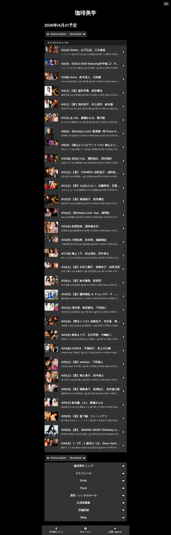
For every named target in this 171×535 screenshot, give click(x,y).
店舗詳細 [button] (83, 510)
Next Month (75, 34)
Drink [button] (83, 480)
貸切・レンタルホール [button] (83, 495)
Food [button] (83, 488)
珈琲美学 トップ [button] (83, 465)
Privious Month (58, 34)
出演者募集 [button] (83, 502)
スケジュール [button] (83, 473)
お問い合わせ (115, 532)
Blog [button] (83, 517)
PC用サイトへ (56, 532)
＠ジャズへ (85, 532)
